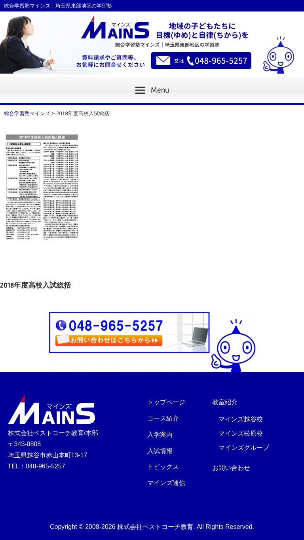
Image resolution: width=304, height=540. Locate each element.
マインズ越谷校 (240, 419)
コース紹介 (163, 418)
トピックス (163, 466)
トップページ (166, 402)
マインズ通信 (166, 482)
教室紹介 (225, 402)
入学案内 (160, 434)
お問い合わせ (231, 467)
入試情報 (160, 450)
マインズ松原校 (240, 433)
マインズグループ (243, 447)
